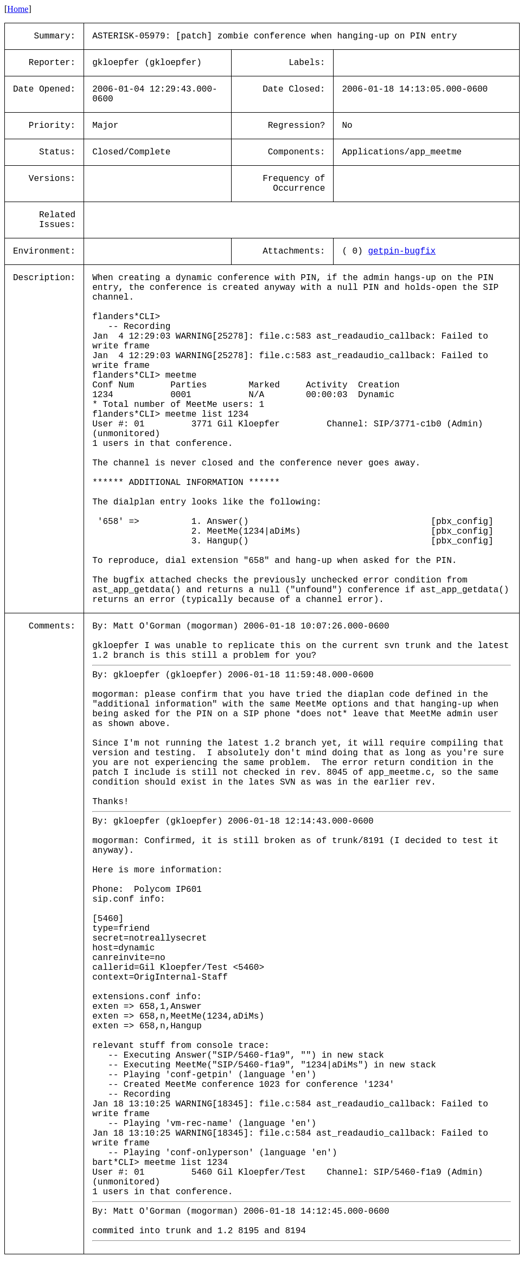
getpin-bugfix (402, 251)
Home (17, 9)
